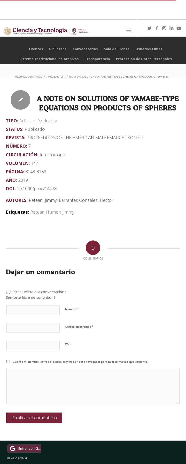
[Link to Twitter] (149, 28)
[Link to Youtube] (178, 28)
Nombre (72, 309)
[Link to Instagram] (164, 28)
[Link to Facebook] (157, 28)
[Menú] (128, 30)
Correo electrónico (79, 326)
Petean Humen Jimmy (52, 212)
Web (68, 344)
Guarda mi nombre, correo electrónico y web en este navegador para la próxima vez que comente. (80, 361)
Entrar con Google (25, 448)
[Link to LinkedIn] (171, 28)
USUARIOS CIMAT (16, 458)
